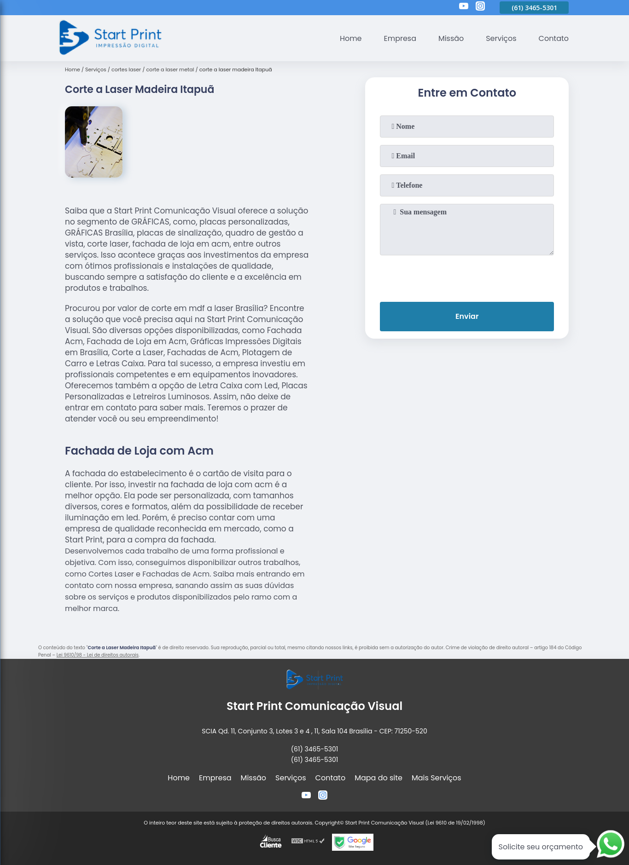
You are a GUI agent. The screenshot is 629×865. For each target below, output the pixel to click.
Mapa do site (378, 778)
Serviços (501, 38)
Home (350, 38)
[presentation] (467, 276)
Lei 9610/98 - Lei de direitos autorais (98, 655)
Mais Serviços (436, 778)
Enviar (466, 316)
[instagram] (480, 7)
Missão (450, 38)
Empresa (400, 38)
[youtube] (463, 7)
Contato (553, 38)
